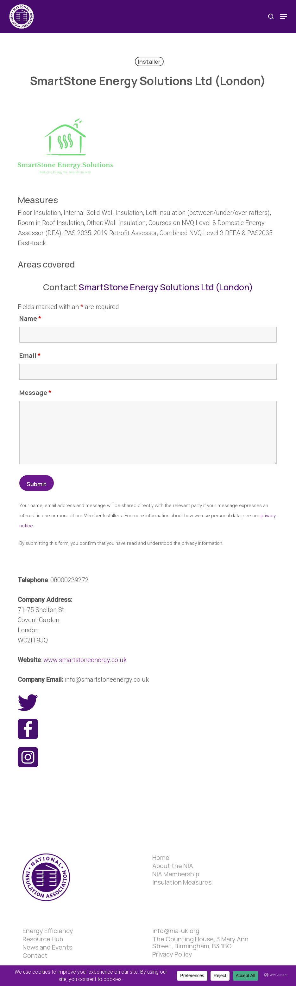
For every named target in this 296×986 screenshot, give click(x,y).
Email (30, 355)
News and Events (47, 947)
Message (35, 392)
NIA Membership (175, 874)
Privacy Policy (172, 954)
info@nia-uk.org (175, 930)
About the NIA (172, 865)
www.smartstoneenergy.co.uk (85, 660)
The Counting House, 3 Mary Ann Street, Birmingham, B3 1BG (200, 943)
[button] (283, 16)
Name (30, 318)
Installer (149, 61)
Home (160, 857)
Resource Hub (42, 939)
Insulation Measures (181, 882)
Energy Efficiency (47, 930)
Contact (34, 955)
